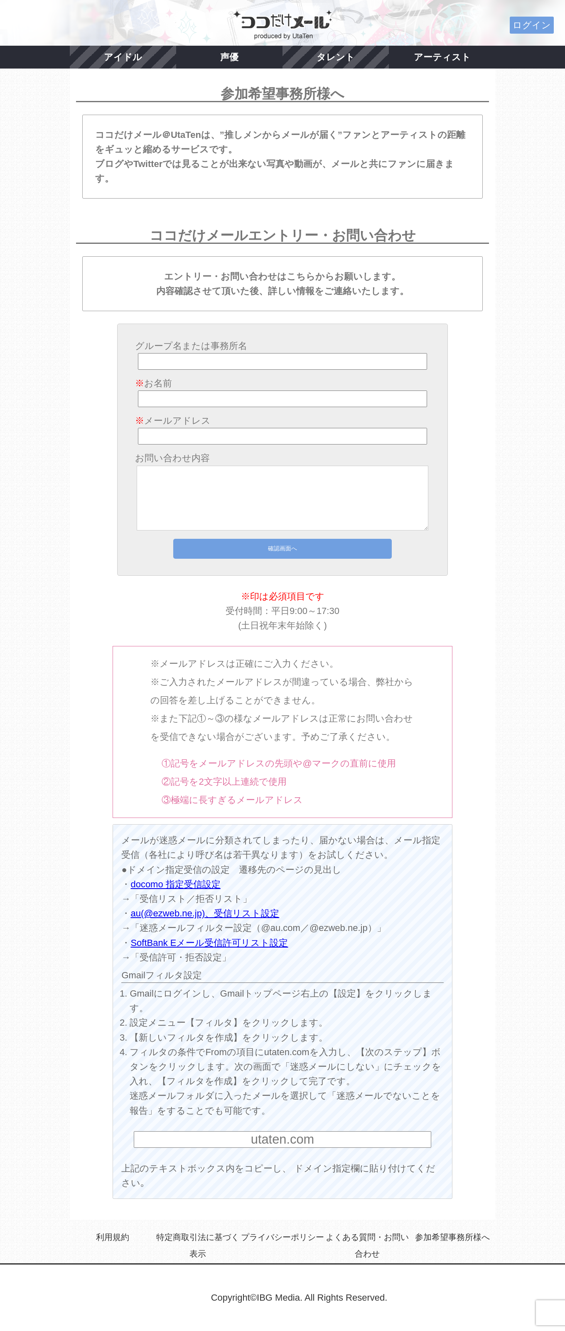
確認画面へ (282, 548)
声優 (229, 57)
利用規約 (112, 1237)
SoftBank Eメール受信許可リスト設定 (209, 943)
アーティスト (442, 57)
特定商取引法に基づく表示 (197, 1245)
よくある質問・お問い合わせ (367, 1245)
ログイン (532, 25)
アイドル (123, 57)
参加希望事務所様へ (452, 1237)
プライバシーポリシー (282, 1237)
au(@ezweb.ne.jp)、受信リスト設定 (204, 913)
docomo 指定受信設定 (175, 884)
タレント (336, 57)
